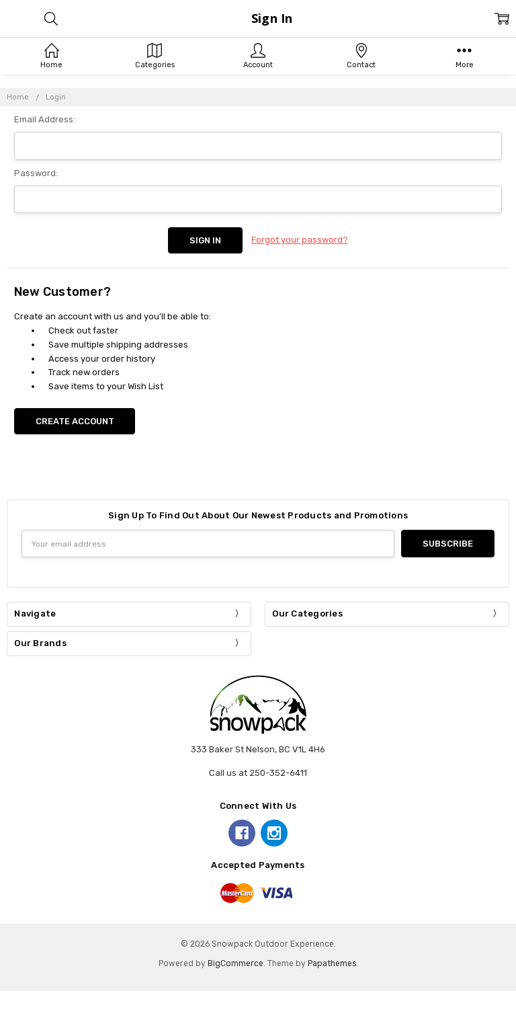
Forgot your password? (299, 240)
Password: (36, 173)
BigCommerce (235, 963)
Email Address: (44, 119)
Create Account (75, 421)
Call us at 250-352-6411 (258, 773)
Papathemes (332, 963)
